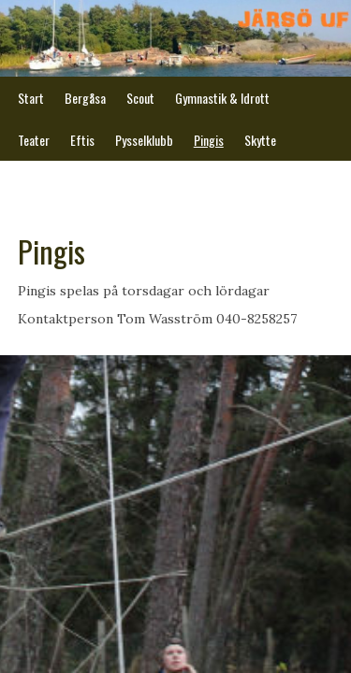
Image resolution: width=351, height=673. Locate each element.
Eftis (82, 140)
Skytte (260, 140)
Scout (140, 97)
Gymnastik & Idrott (222, 97)
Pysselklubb (144, 140)
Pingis (209, 140)
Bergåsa (85, 97)
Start (31, 97)
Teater (34, 140)
